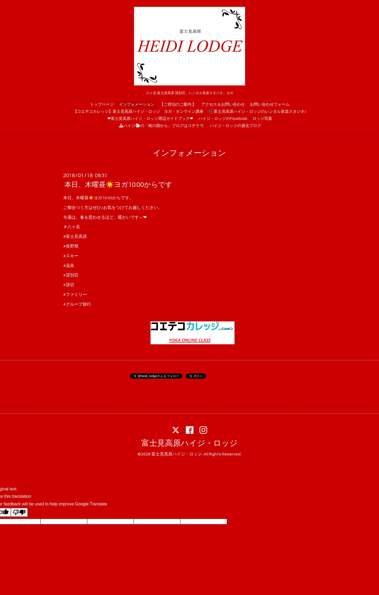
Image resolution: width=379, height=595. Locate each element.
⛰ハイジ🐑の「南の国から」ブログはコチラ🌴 (161, 126)
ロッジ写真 (262, 119)
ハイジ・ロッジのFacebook (222, 119)
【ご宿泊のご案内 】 (178, 104)
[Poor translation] (19, 512)
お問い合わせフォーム (270, 104)
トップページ (102, 104)
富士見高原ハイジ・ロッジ (189, 443)
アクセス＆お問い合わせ (223, 104)
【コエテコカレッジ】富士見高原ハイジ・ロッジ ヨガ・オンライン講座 (138, 112)
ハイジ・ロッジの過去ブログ (235, 126)
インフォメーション (136, 104)
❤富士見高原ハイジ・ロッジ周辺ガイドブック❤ (150, 119)
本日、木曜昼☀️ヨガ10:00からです (118, 184)
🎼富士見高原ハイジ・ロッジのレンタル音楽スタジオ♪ (258, 112)
